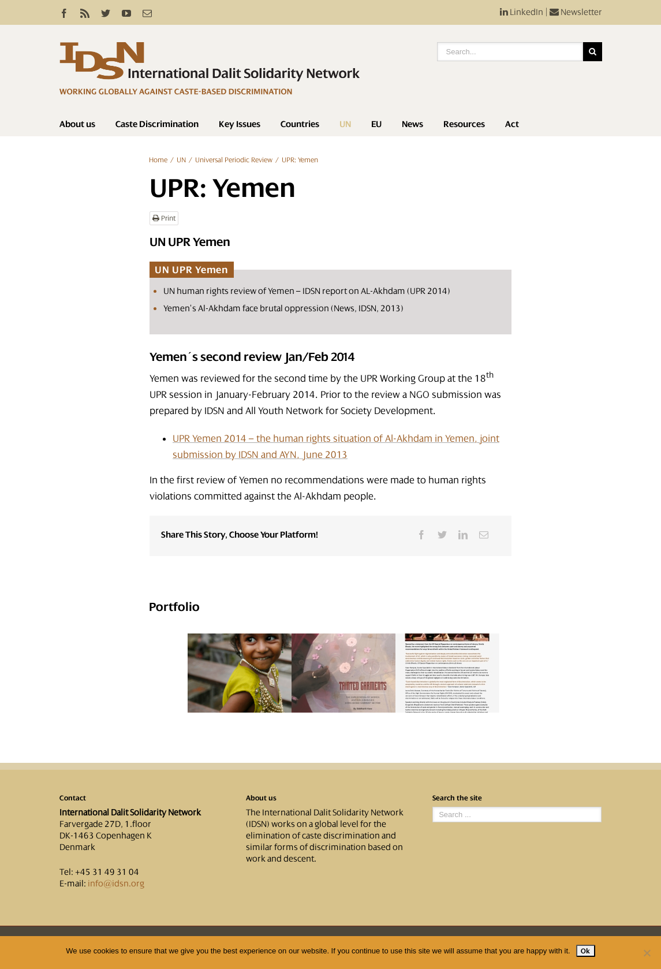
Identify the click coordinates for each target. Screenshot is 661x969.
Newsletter (576, 12)
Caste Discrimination (157, 124)
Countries (300, 124)
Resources (464, 124)
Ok (586, 950)
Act (512, 124)
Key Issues (239, 124)
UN (345, 124)
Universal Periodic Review (233, 160)
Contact (72, 798)
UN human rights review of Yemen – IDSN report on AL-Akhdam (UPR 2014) (306, 291)
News (412, 124)
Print (163, 218)
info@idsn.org (116, 883)
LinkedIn (521, 12)
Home (158, 160)
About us (77, 124)
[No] (646, 953)
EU (376, 124)
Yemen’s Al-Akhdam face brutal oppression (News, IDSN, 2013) (283, 308)
